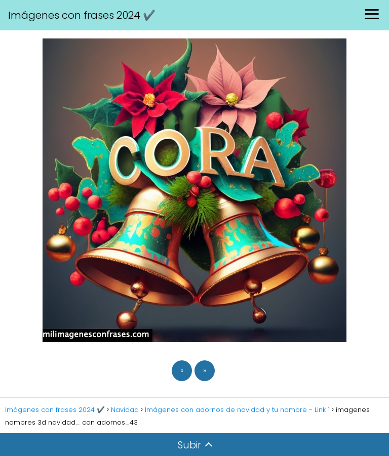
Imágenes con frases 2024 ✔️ (81, 15)
